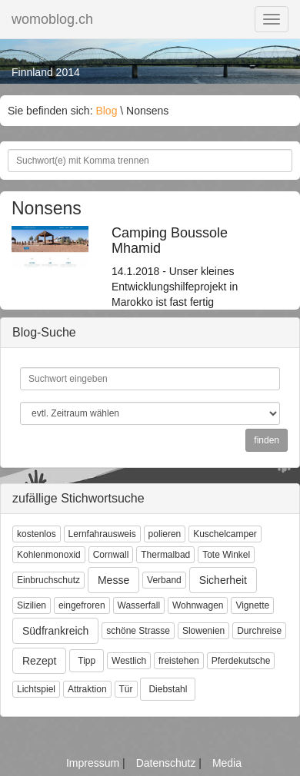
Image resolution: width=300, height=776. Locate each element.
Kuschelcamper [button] (225, 534)
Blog (106, 110)
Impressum (94, 763)
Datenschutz (167, 763)
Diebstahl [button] (167, 689)
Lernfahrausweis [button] (102, 534)
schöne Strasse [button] (138, 630)
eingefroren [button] (81, 605)
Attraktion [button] (87, 689)
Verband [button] (164, 580)
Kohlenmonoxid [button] (49, 554)
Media (227, 763)
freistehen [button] (178, 660)
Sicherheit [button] (223, 580)
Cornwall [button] (111, 554)
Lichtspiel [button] (36, 689)
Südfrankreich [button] (55, 631)
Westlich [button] (129, 660)
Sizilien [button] (31, 605)
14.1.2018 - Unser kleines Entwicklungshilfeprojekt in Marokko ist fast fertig (188, 267)
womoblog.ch (52, 19)
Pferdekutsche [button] (241, 660)
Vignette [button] (252, 605)
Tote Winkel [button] (226, 554)
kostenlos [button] (36, 534)
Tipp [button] (86, 660)
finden (266, 440)
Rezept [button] (39, 661)
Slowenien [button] (203, 630)
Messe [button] (113, 580)
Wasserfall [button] (139, 605)
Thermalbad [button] (165, 554)
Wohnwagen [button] (198, 605)
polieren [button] (165, 534)
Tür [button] (126, 689)
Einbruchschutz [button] (48, 580)
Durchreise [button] (259, 630)
